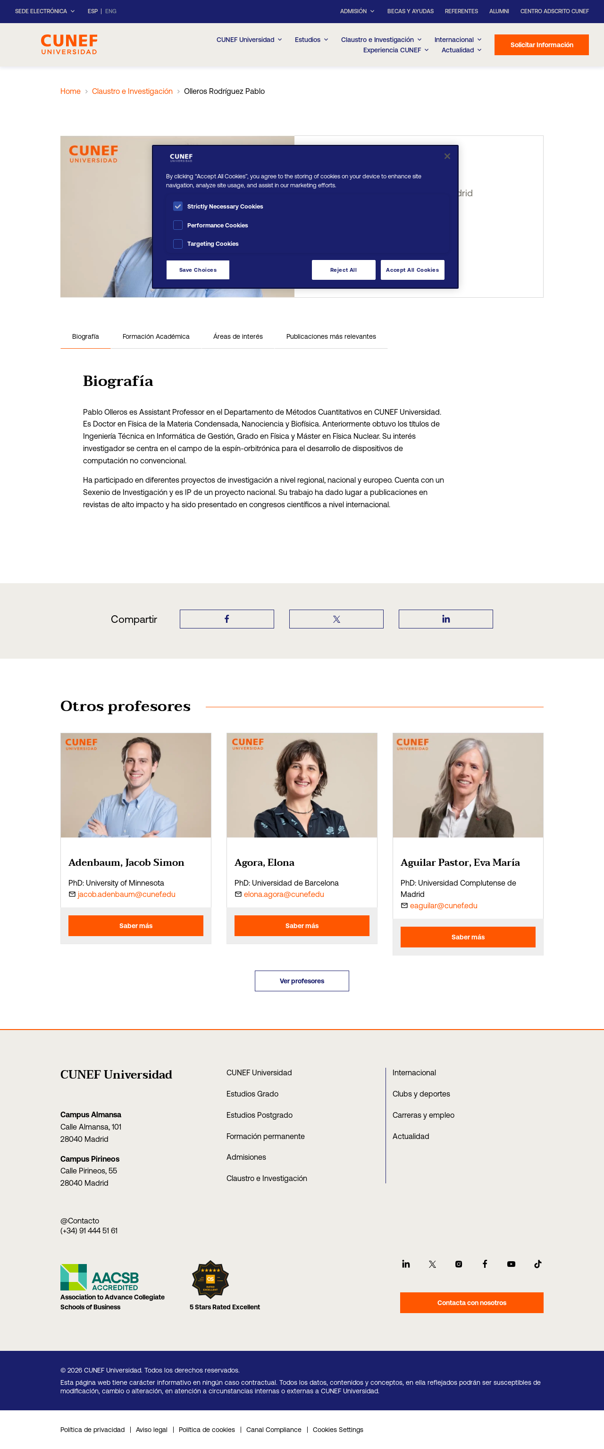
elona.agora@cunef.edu (284, 894)
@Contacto (79, 1220)
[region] (305, 217)
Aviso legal (152, 1429)
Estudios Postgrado (259, 1115)
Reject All (343, 270)
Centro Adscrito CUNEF (554, 11)
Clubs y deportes (421, 1093)
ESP (93, 11)
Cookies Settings (338, 1429)
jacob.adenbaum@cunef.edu (127, 894)
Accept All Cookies (412, 270)
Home (70, 91)
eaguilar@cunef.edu (444, 905)
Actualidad (411, 1136)
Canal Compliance (274, 1429)
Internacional (459, 39)
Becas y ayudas (410, 11)
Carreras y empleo (423, 1115)
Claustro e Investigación (382, 39)
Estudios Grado (252, 1093)
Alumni (499, 11)
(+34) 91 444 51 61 (88, 1230)
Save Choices (198, 270)
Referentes (461, 11)
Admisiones (246, 1157)
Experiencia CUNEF (396, 50)
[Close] (447, 156)
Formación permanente (265, 1136)
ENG (111, 11)
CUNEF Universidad (259, 1072)
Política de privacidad (92, 1429)
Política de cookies (207, 1429)
